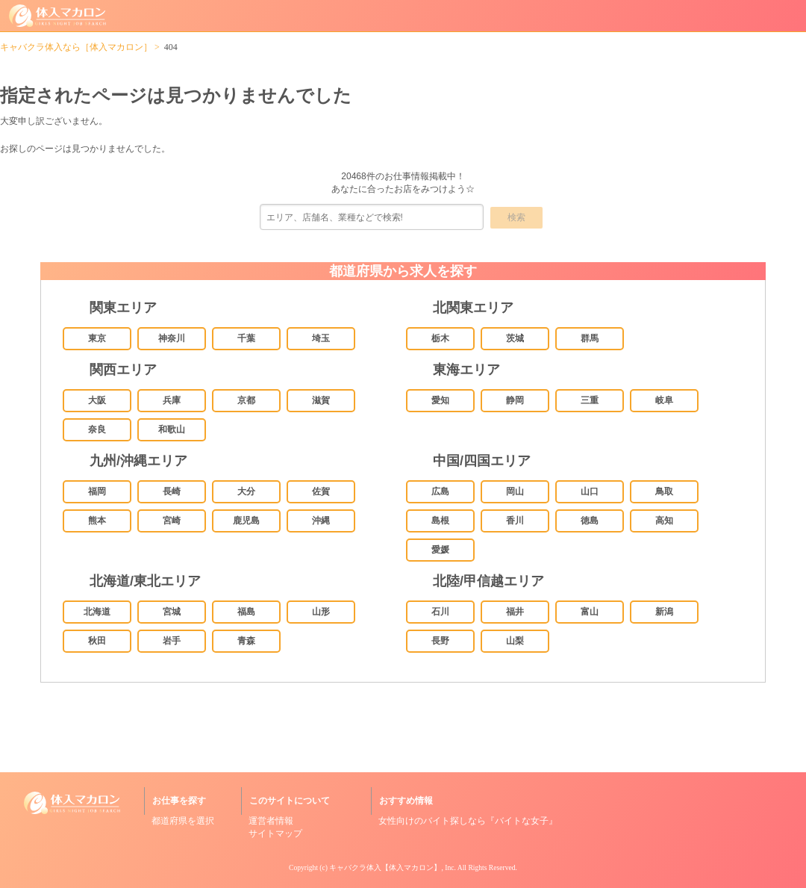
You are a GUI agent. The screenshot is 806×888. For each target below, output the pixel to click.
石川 (440, 611)
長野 (440, 641)
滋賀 (321, 400)
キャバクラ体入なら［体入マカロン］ (76, 47)
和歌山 (171, 429)
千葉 (246, 338)
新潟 (664, 611)
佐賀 (321, 491)
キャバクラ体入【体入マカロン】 (385, 867)
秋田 (97, 641)
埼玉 (321, 338)
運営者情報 (271, 821)
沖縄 (321, 520)
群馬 (590, 338)
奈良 (97, 429)
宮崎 (172, 520)
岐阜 (664, 400)
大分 (246, 491)
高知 (664, 520)
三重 (590, 400)
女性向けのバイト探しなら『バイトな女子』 (467, 821)
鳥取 (664, 491)
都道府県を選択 (182, 821)
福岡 (97, 491)
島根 (440, 520)
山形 (321, 611)
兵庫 (172, 400)
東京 (97, 338)
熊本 (97, 520)
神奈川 (171, 338)
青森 (246, 641)
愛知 (440, 400)
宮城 (172, 611)
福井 (515, 611)
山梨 (515, 641)
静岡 (515, 400)
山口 (590, 491)
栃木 (440, 338)
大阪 (97, 400)
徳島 (590, 520)
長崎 (172, 491)
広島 (440, 491)
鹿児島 (246, 520)
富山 (590, 611)
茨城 (515, 338)
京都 (246, 400)
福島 (246, 611)
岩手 (172, 641)
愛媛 (440, 549)
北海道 (97, 611)
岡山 (515, 491)
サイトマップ (275, 833)
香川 (515, 520)
